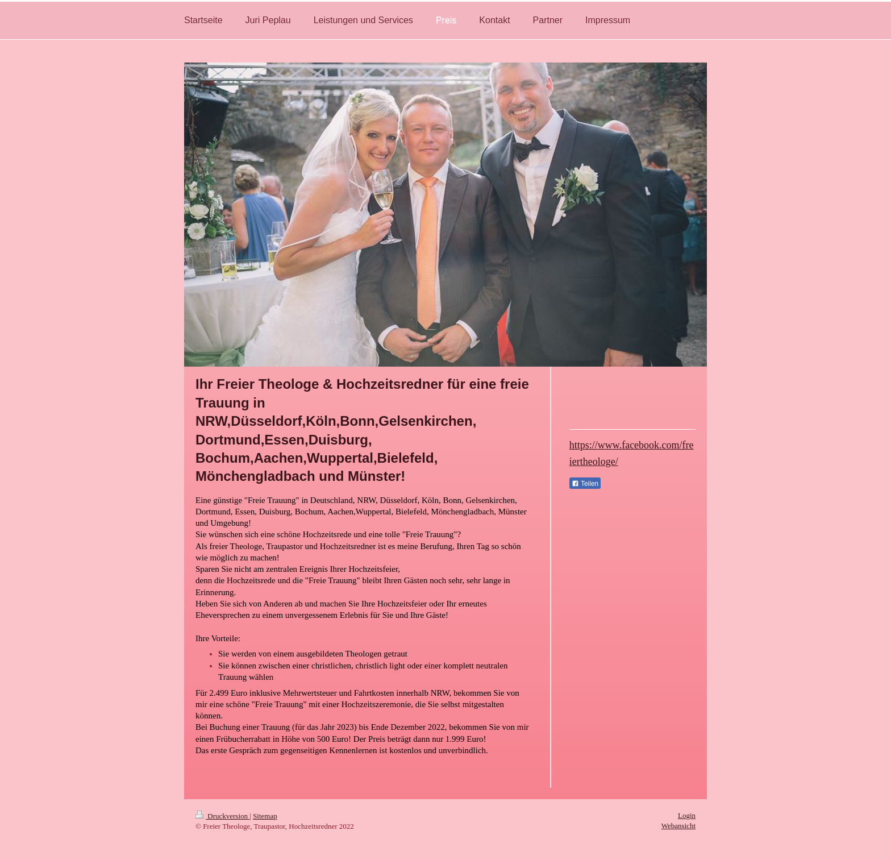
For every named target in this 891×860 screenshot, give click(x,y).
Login (687, 815)
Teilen (585, 484)
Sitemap (265, 816)
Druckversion (222, 816)
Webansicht (678, 825)
